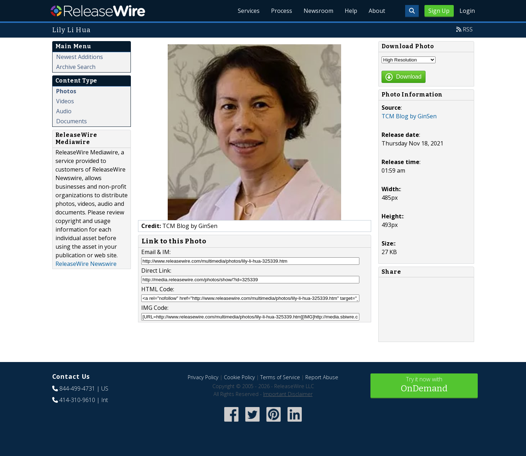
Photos (66, 91)
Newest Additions (79, 57)
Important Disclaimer (288, 394)
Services (249, 11)
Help (351, 11)
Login (467, 11)
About (377, 11)
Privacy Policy (203, 377)
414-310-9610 (77, 400)
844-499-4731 (77, 388)
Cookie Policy (239, 377)
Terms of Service (280, 377)
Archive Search (75, 67)
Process (281, 11)
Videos (65, 101)
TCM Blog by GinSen (409, 116)
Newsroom (318, 11)
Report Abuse (321, 377)
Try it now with (424, 385)
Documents (71, 121)
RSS (468, 29)
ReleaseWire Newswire (86, 264)
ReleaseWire (98, 11)
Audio (64, 111)
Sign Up (438, 11)
